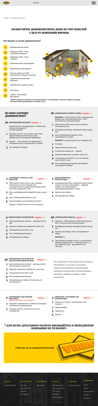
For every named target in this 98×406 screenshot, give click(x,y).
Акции (85, 385)
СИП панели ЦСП (57, 388)
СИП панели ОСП (57, 385)
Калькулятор (25, 394)
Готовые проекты (10, 385)
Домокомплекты (57, 397)
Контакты (87, 398)
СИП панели (40, 385)
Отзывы (86, 395)
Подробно (34, 122)
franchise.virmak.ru (74, 385)
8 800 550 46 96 (24, 348)
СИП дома (24, 385)
